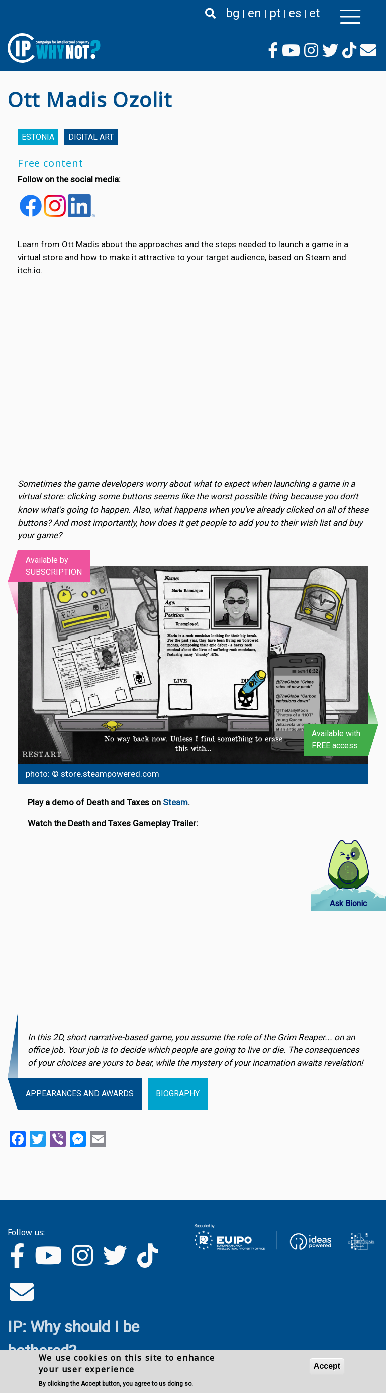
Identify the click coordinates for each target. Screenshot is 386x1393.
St (167, 802)
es (294, 13)
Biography (178, 1093)
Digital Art (91, 137)
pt (274, 13)
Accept (327, 1366)
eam (179, 802)
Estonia (38, 137)
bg (233, 13)
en (254, 13)
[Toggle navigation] (350, 17)
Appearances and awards (80, 1093)
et (314, 13)
